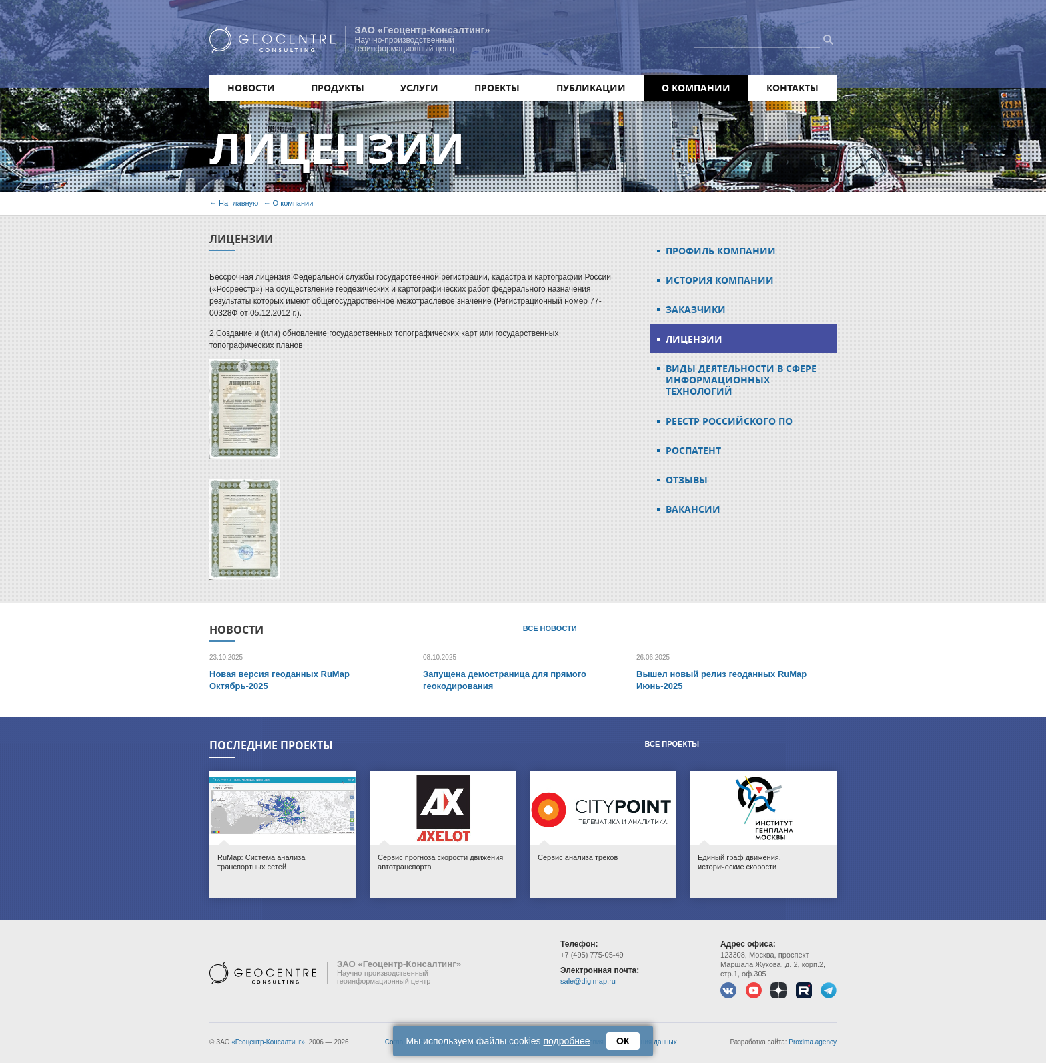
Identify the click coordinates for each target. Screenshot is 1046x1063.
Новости (251, 87)
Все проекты (671, 744)
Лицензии (694, 339)
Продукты (337, 87)
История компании (720, 280)
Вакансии (693, 509)
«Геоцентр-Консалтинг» (268, 1042)
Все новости (550, 628)
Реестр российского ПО (729, 421)
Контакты (792, 87)
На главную (238, 203)
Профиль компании (721, 250)
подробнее (567, 1041)
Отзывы (687, 479)
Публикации (591, 87)
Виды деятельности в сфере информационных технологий (741, 379)
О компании (696, 87)
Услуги (419, 87)
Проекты (497, 87)
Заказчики (696, 309)
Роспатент (693, 450)
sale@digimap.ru (588, 981)
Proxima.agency (813, 1042)
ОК (623, 1041)
